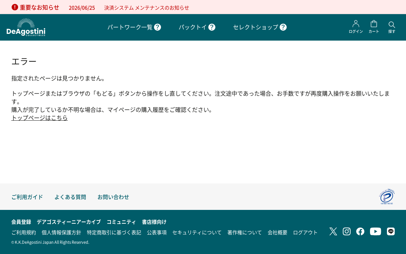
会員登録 (21, 221)
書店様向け (154, 221)
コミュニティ (121, 221)
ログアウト (305, 232)
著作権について (244, 232)
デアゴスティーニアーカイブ (69, 221)
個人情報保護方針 (61, 232)
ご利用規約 (23, 232)
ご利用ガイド (27, 196)
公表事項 (157, 232)
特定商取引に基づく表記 (114, 232)
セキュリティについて (197, 232)
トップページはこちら (39, 118)
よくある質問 (70, 196)
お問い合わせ (113, 196)
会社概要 (277, 232)
